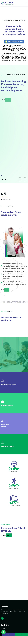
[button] (20, 179)
